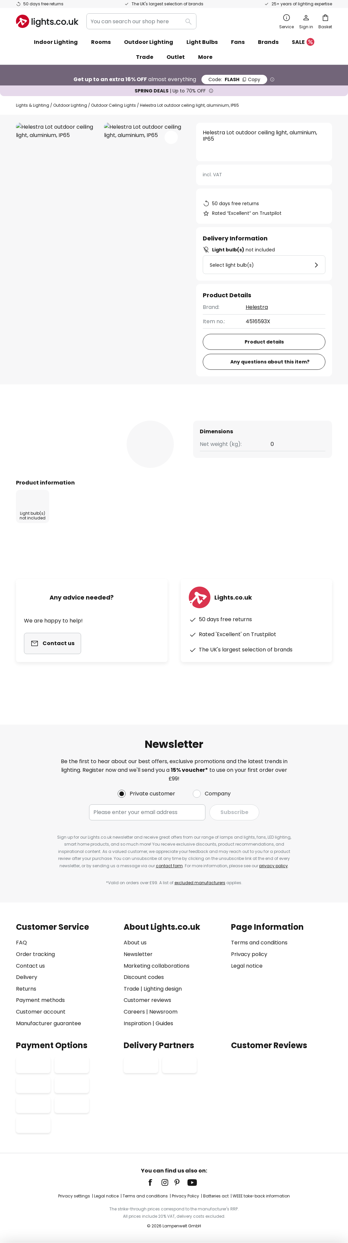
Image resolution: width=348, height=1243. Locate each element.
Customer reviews (147, 1000)
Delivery (26, 977)
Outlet (176, 57)
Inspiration (137, 1023)
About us (135, 942)
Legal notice (247, 966)
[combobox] (141, 21)
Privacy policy (249, 954)
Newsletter (138, 954)
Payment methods (40, 1000)
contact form (169, 866)
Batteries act (216, 1196)
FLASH (234, 79)
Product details (130, 420)
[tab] (52, 420)
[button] (171, 137)
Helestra (257, 307)
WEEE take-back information (261, 1196)
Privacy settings (74, 1196)
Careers (134, 1012)
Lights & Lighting (32, 105)
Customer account (40, 1012)
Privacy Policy (185, 1196)
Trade (144, 57)
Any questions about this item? (269, 361)
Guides (164, 1023)
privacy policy (273, 866)
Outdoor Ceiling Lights (113, 105)
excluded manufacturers (199, 883)
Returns (26, 989)
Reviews (189, 420)
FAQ (21, 942)
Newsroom (163, 1012)
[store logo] (47, 21)
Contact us (30, 966)
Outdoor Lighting (70, 105)
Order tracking (35, 954)
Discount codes (144, 977)
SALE (303, 42)
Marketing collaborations (156, 966)
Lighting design (163, 989)
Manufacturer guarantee (48, 1023)
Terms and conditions (259, 942)
